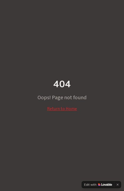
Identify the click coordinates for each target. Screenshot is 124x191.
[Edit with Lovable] (98, 184)
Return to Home (62, 109)
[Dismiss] (117, 184)
